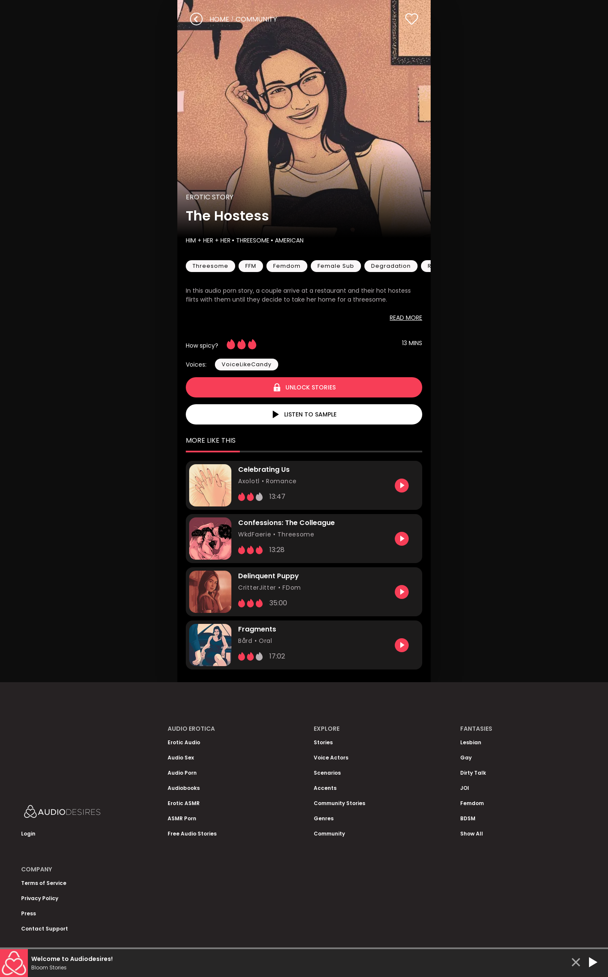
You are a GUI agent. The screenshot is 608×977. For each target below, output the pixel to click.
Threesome (251, 240)
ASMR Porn (182, 818)
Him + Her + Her (208, 240)
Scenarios (327, 772)
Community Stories (339, 803)
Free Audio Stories (192, 833)
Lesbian (470, 742)
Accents (325, 788)
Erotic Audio (184, 742)
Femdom (472, 803)
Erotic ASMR (184, 803)
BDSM (467, 818)
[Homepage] (84, 813)
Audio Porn (182, 772)
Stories (323, 742)
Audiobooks (184, 788)
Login (28, 833)
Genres (324, 818)
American (288, 240)
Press (28, 913)
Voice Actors (331, 757)
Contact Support (44, 928)
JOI (464, 788)
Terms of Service (43, 883)
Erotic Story (209, 197)
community (256, 19)
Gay (466, 757)
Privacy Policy (39, 898)
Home (219, 19)
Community (329, 833)
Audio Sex (181, 757)
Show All (471, 833)
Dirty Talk (473, 772)
